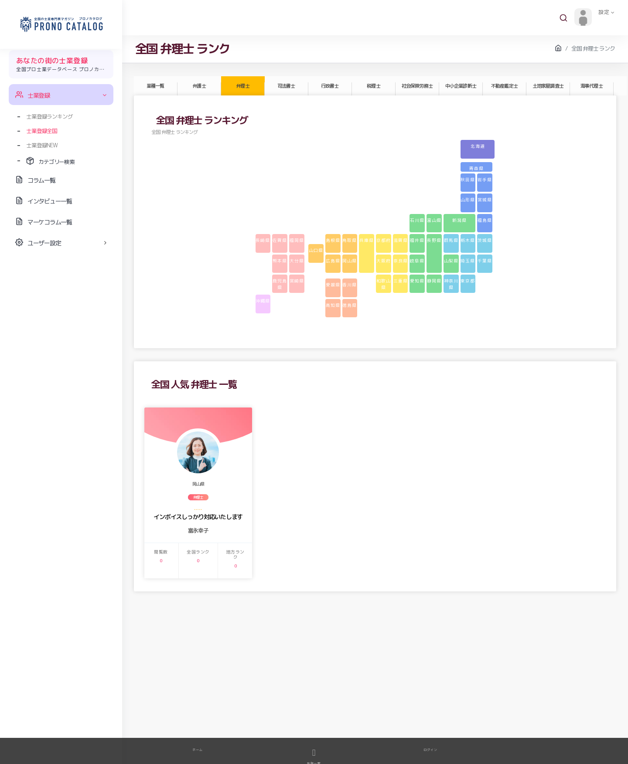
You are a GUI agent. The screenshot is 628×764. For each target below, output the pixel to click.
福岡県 (297, 240)
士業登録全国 (41, 131)
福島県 (485, 220)
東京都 (468, 281)
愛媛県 (333, 285)
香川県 (349, 285)
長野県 (434, 240)
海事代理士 (591, 85)
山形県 (468, 200)
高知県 (333, 305)
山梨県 (451, 261)
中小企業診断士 (460, 85)
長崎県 (263, 240)
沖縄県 (263, 301)
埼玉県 (468, 261)
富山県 (434, 220)
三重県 (400, 281)
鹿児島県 (280, 284)
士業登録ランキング (49, 116)
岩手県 (485, 180)
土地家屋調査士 (547, 85)
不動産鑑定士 (504, 85)
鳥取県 (349, 240)
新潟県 (459, 220)
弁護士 (198, 85)
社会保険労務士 (417, 85)
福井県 (417, 240)
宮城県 (485, 200)
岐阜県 (417, 261)
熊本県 (280, 261)
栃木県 (468, 240)
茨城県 (485, 240)
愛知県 (417, 281)
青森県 (476, 168)
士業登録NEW (42, 145)
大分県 (297, 261)
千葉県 (485, 261)
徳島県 (349, 305)
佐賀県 (280, 240)
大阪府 (383, 261)
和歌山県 (383, 284)
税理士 (373, 85)
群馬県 (451, 240)
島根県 (333, 240)
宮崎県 (297, 281)
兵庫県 (366, 240)
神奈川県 (451, 284)
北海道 (478, 146)
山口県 (316, 250)
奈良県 (400, 261)
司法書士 (286, 85)
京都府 (383, 240)
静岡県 (434, 281)
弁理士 (242, 85)
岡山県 (349, 261)
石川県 (417, 220)
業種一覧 (155, 85)
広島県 (333, 261)
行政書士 (329, 85)
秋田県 (468, 180)
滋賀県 (400, 240)
